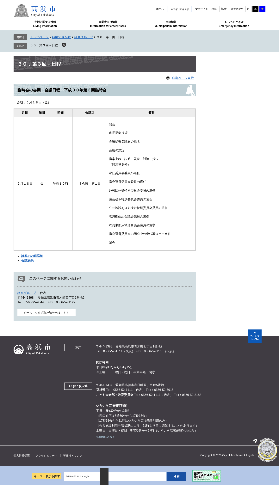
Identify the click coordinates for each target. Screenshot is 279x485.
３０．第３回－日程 (44, 45)
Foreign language (179, 9)
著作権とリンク (72, 455)
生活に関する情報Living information (45, 24)
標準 (214, 9)
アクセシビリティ (46, 455)
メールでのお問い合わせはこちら (46, 312)
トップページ (39, 37)
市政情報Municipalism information (171, 24)
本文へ (160, 9)
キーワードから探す (47, 476)
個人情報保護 (22, 455)
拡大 (223, 8)
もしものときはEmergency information (234, 24)
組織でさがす (61, 37)
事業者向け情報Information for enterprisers (108, 24)
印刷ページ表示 (183, 78)
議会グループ (83, 37)
